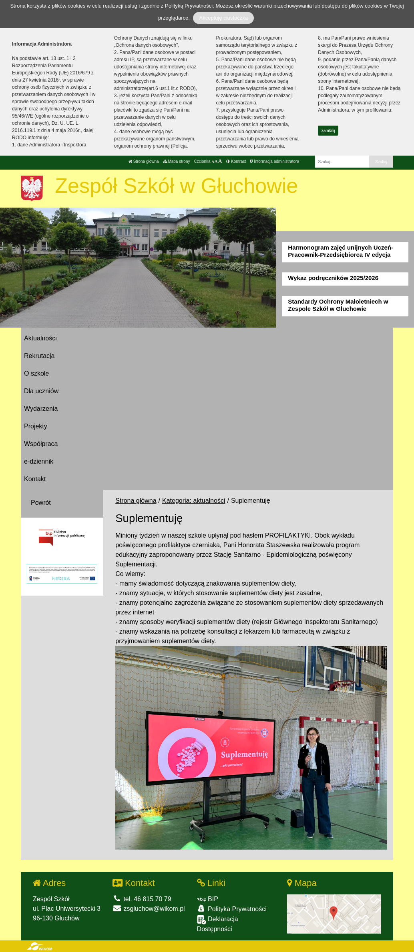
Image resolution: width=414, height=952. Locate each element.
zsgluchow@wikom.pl (149, 908)
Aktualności (40, 338)
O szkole (36, 373)
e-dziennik (38, 461)
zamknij (328, 130)
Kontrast (236, 161)
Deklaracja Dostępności (217, 923)
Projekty (35, 426)
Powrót (41, 502)
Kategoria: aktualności (193, 500)
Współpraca (41, 443)
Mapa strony (176, 161)
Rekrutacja (39, 355)
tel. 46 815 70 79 (142, 899)
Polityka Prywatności (232, 908)
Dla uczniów (41, 391)
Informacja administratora (274, 161)
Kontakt (35, 479)
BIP (207, 899)
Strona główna (144, 161)
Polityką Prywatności (189, 6)
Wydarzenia (41, 408)
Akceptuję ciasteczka (223, 18)
